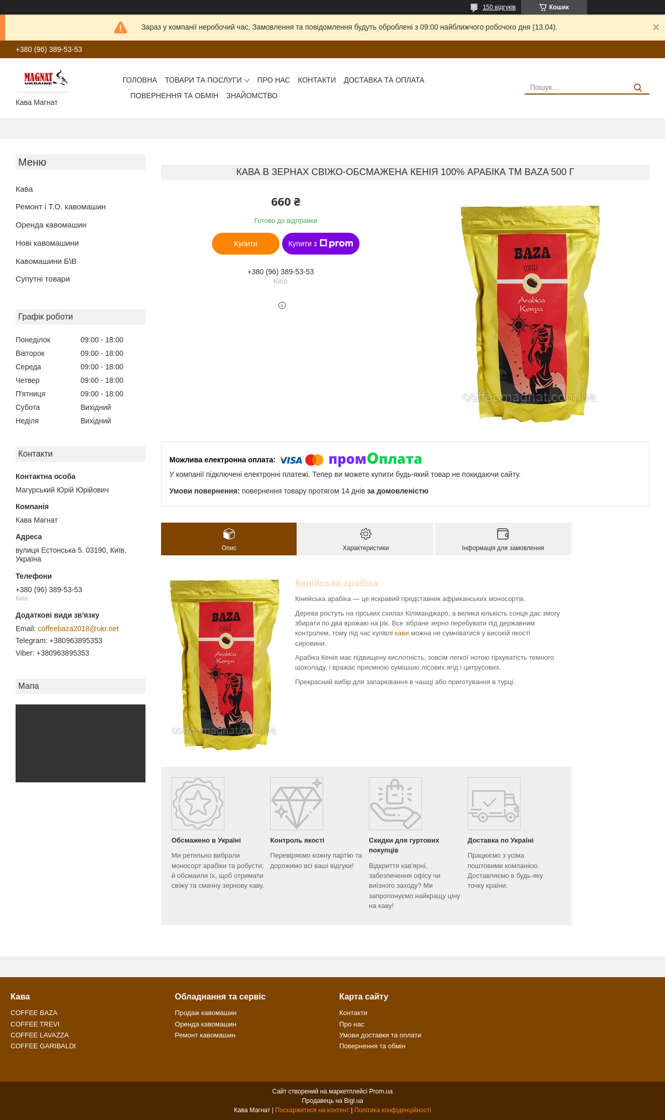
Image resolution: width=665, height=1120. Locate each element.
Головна (140, 80)
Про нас (273, 80)
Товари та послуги (203, 80)
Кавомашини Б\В (46, 261)
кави (402, 633)
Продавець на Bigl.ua (332, 1100)
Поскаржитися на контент (312, 1110)
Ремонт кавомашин (205, 1035)
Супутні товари (43, 278)
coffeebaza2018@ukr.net (78, 628)
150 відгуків (499, 7)
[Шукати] (637, 88)
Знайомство (252, 95)
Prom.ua (381, 1091)
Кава (24, 188)
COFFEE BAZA (33, 1013)
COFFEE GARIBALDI (43, 1046)
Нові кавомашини (47, 242)
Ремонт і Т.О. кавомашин (61, 206)
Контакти (317, 80)
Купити (246, 243)
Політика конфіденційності (392, 1110)
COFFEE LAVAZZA (39, 1035)
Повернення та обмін (174, 95)
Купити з (320, 243)
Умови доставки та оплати (380, 1035)
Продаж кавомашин (206, 1013)
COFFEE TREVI (34, 1024)
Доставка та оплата (384, 80)
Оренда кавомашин (51, 224)
